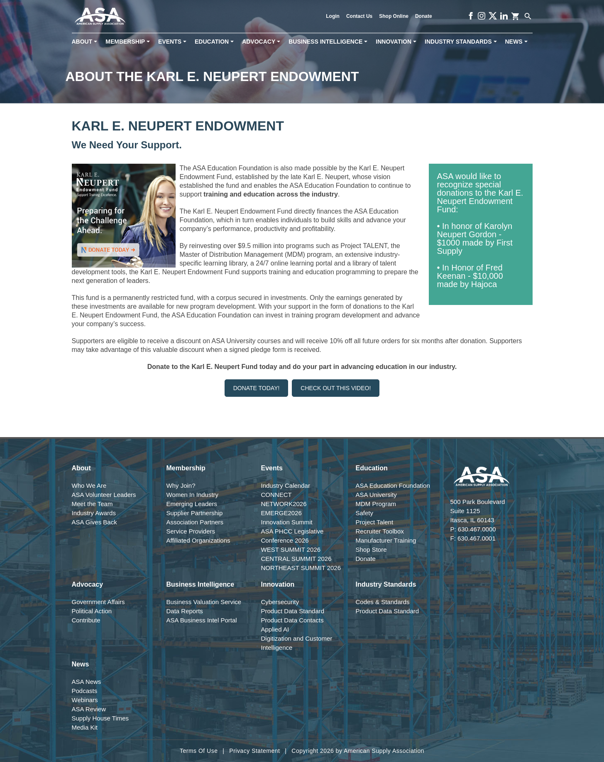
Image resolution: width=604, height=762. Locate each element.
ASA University (376, 494)
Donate (423, 16)
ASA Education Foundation (393, 485)
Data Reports (184, 611)
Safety (365, 512)
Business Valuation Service (204, 601)
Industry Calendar (285, 485)
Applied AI (275, 629)
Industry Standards (462, 41)
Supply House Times (100, 718)
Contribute (86, 620)
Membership (129, 41)
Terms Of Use (199, 750)
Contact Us (359, 16)
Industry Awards (94, 512)
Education (216, 41)
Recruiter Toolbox (380, 531)
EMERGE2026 (281, 512)
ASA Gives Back (94, 522)
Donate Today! (256, 388)
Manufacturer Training (386, 540)
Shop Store (371, 549)
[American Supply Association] (100, 16)
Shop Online (393, 16)
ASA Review (89, 709)
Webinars (85, 699)
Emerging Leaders (192, 503)
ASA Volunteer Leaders (104, 494)
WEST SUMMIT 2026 (291, 549)
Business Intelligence (330, 41)
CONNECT (276, 494)
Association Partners (195, 522)
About (86, 41)
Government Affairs (98, 601)
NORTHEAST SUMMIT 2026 (301, 567)
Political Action (92, 611)
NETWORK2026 (284, 503)
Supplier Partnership (194, 512)
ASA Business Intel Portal (201, 620)
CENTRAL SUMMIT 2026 (296, 558)
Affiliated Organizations (198, 540)
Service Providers (190, 531)
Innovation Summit (287, 522)
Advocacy (263, 41)
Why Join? (181, 485)
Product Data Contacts (292, 620)
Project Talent (375, 522)
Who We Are (89, 485)
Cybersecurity (280, 601)
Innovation (398, 41)
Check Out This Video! (336, 388)
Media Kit (85, 727)
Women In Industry (192, 494)
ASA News (86, 681)
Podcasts (85, 690)
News (518, 41)
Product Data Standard (293, 611)
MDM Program (376, 503)
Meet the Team (92, 503)
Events (174, 41)
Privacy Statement (254, 750)
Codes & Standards (383, 601)
